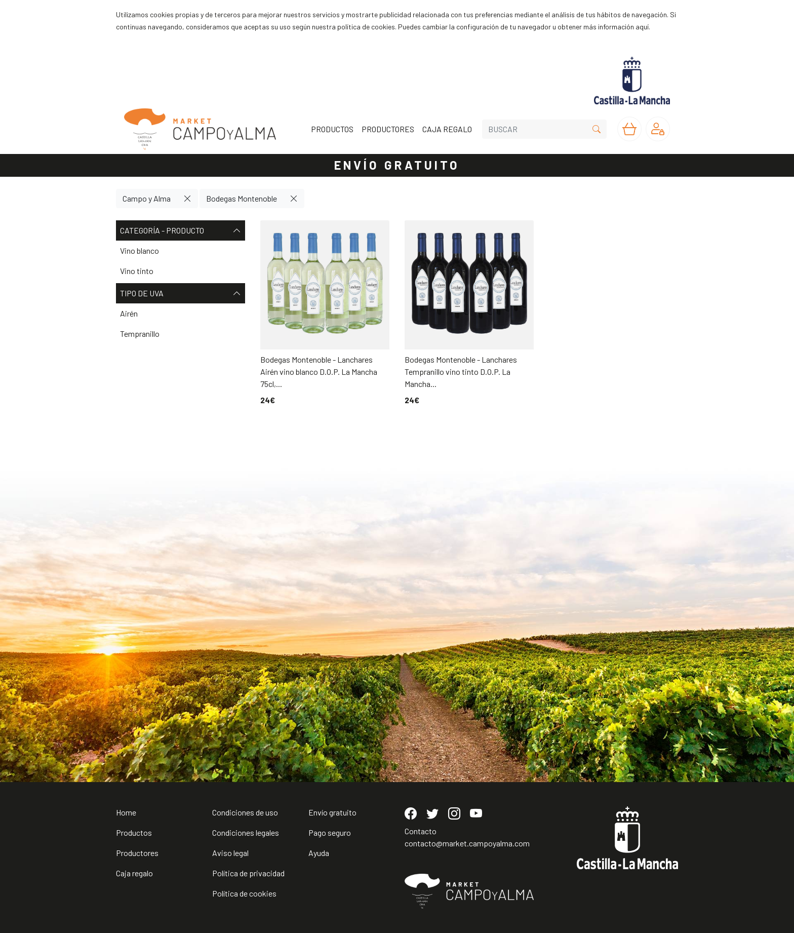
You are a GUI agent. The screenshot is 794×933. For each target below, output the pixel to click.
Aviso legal (230, 853)
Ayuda (318, 853)
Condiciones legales (245, 832)
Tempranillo (140, 333)
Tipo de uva (180, 293)
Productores (137, 853)
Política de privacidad (248, 873)
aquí (642, 26)
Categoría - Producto (180, 230)
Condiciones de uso (245, 812)
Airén (129, 313)
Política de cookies (244, 893)
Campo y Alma (147, 198)
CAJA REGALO (447, 129)
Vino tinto (136, 271)
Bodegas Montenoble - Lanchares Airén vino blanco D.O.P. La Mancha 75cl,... (318, 371)
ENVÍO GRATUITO (397, 165)
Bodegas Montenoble (241, 198)
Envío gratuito (332, 812)
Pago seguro (329, 832)
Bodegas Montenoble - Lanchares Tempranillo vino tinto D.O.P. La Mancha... (461, 371)
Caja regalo (134, 873)
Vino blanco (139, 250)
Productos (134, 832)
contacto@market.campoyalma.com (467, 843)
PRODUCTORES (388, 129)
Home (126, 812)
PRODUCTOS (332, 129)
